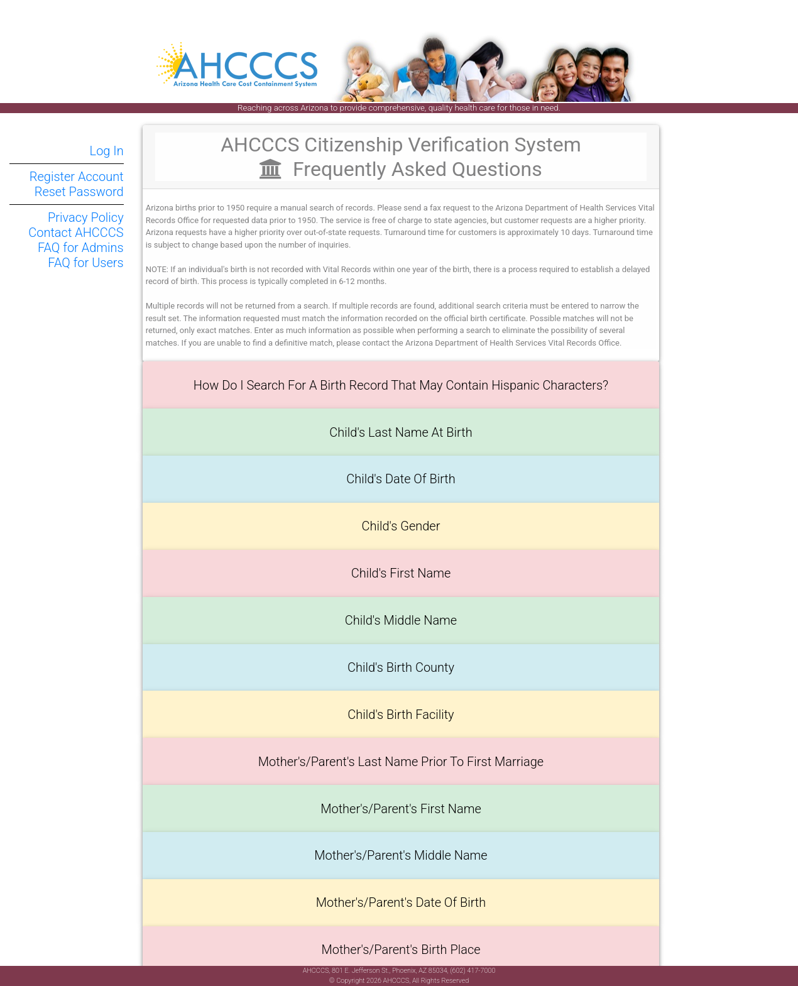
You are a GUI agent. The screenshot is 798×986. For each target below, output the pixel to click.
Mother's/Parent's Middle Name (400, 855)
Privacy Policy (86, 217)
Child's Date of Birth (401, 478)
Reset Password (79, 191)
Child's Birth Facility (400, 714)
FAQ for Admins (81, 247)
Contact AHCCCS (75, 232)
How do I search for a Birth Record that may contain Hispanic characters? (401, 385)
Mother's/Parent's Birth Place (400, 949)
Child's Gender (401, 526)
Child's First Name (401, 573)
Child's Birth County (400, 667)
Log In (107, 150)
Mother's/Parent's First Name (400, 808)
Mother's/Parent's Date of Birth (401, 902)
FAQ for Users (85, 262)
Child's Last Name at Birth (400, 432)
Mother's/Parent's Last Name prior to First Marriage (401, 761)
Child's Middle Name (401, 620)
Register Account (77, 176)
